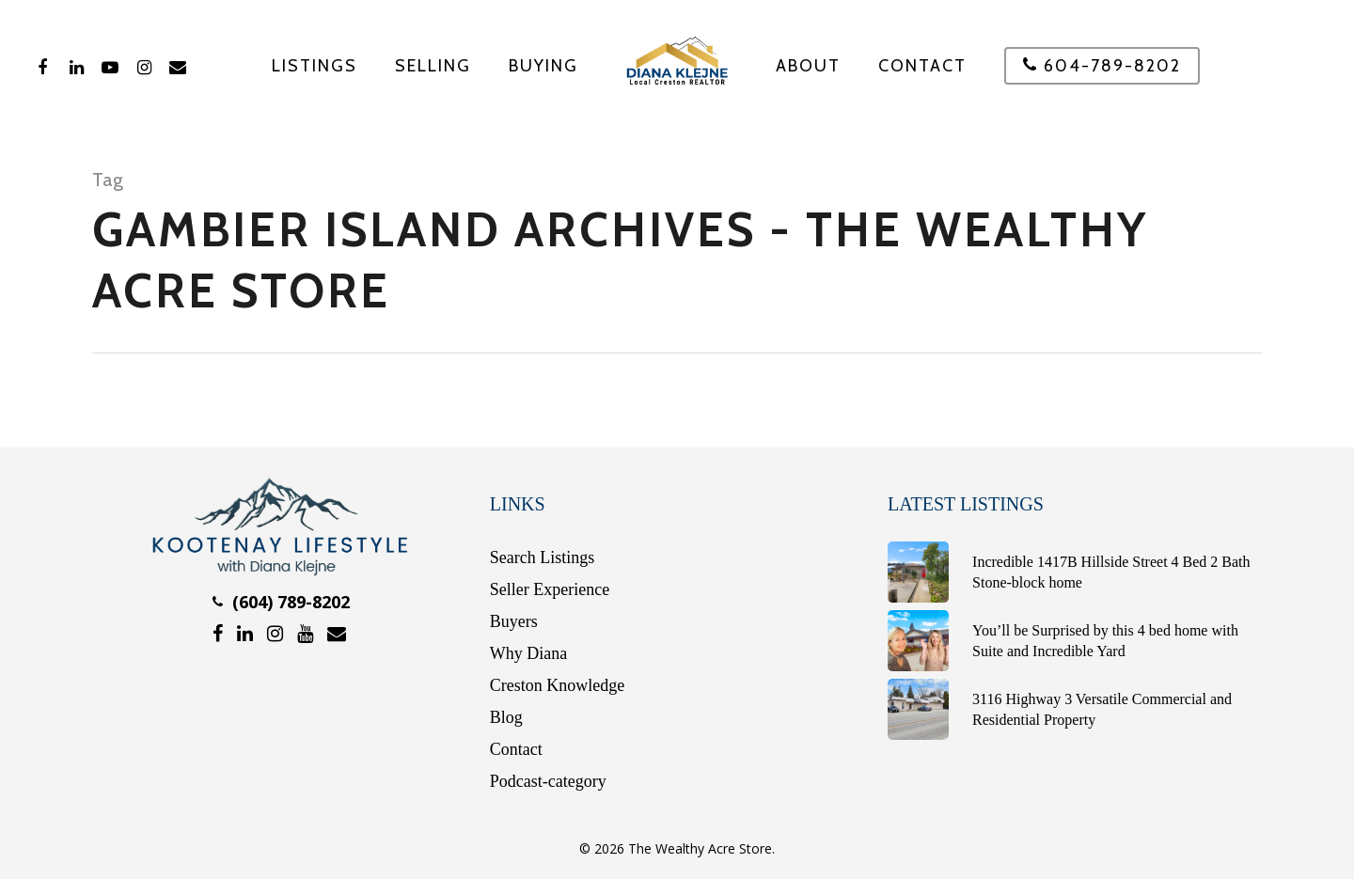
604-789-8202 (1102, 66)
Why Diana (528, 653)
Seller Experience (549, 589)
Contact (922, 65)
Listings (314, 65)
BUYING (543, 65)
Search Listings (542, 557)
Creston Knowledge (557, 685)
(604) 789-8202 (281, 601)
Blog (506, 717)
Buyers (514, 621)
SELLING (433, 65)
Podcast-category (548, 781)
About (808, 65)
